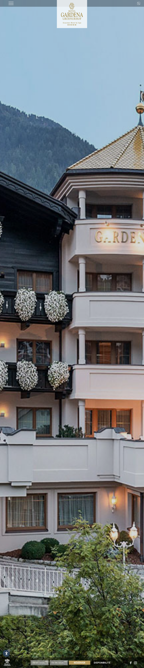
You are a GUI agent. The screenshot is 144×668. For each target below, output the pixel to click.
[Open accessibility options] (6, 653)
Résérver (79, 662)
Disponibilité (102, 662)
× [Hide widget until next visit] (9, 650)
